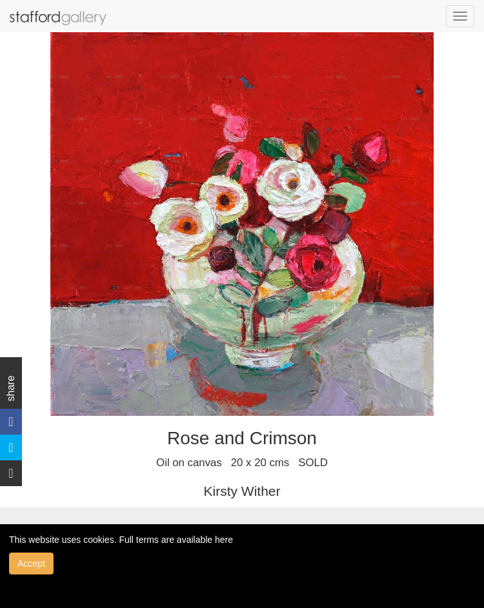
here (224, 539)
